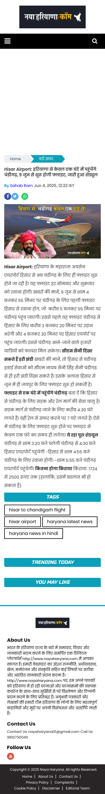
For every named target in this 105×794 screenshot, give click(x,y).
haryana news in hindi (33, 533)
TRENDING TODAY (52, 562)
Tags (52, 497)
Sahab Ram (21, 185)
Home (15, 158)
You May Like (52, 582)
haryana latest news (70, 521)
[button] (7, 41)
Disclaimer (51, 788)
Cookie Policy (25, 788)
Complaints (64, 782)
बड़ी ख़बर (46, 158)
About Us (18, 639)
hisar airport (22, 521)
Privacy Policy (37, 782)
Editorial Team (78, 788)
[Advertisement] (52, 101)
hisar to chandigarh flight (37, 510)
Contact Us (21, 723)
